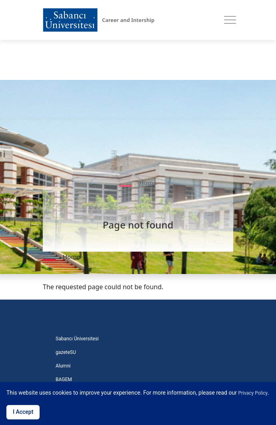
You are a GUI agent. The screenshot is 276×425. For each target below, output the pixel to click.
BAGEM (64, 379)
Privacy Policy (253, 393)
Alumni (63, 366)
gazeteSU (66, 352)
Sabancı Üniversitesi (77, 339)
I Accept (23, 412)
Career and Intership (128, 20)
